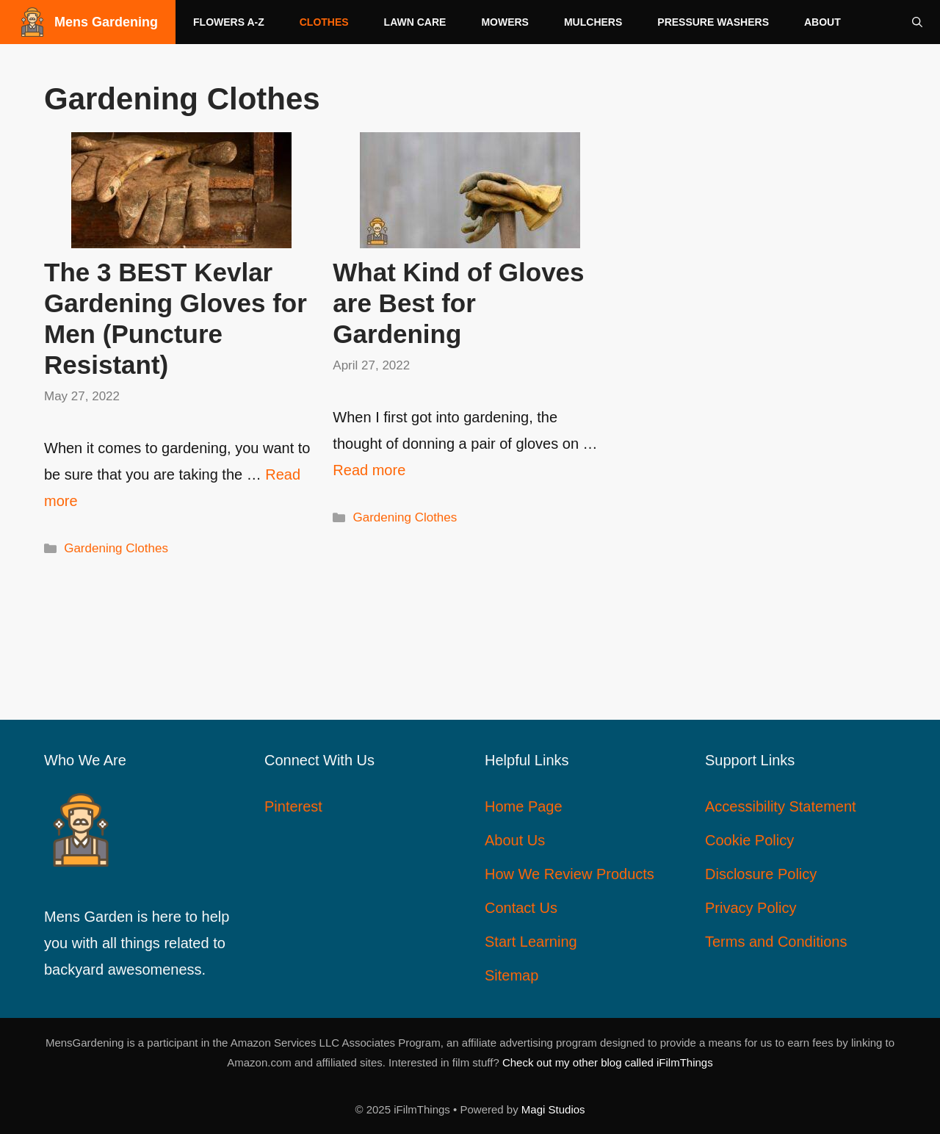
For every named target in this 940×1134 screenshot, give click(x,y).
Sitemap (511, 975)
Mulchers (593, 22)
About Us (515, 840)
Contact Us (521, 908)
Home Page (524, 806)
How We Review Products (569, 874)
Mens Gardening (106, 22)
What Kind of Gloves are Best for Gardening (458, 303)
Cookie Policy (749, 840)
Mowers (505, 22)
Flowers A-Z (228, 22)
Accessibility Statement (780, 806)
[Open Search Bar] (917, 22)
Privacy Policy (750, 908)
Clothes (324, 22)
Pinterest (293, 806)
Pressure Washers (713, 22)
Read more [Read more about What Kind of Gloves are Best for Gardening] (369, 470)
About (822, 22)
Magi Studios (553, 1109)
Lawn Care (415, 22)
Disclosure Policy (761, 874)
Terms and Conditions (776, 941)
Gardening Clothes (116, 548)
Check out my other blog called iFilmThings (607, 1062)
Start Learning (531, 941)
